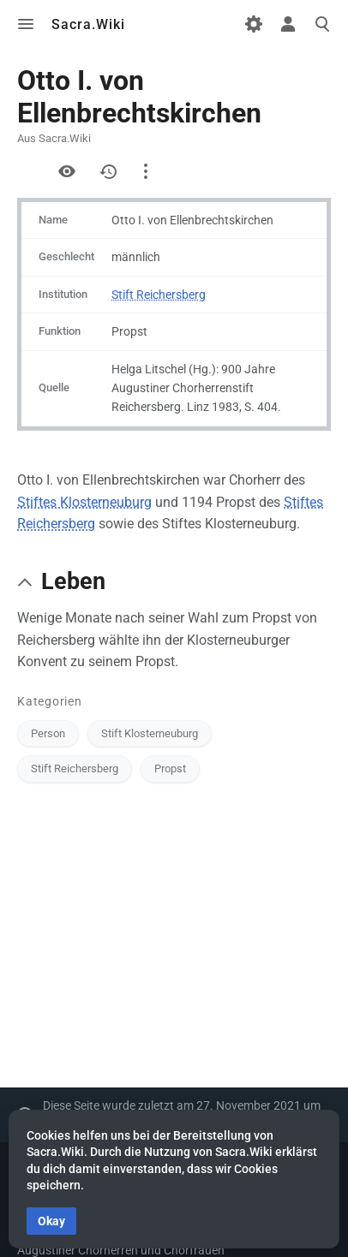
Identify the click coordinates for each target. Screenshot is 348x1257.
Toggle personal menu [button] (288, 24)
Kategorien (49, 701)
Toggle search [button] (322, 24)
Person (48, 733)
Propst (170, 768)
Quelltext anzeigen (67, 171)
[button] (25, 582)
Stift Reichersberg (158, 294)
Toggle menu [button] (26, 24)
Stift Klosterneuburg (149, 733)
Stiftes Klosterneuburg (84, 502)
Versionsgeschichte (108, 171)
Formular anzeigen (26, 171)
